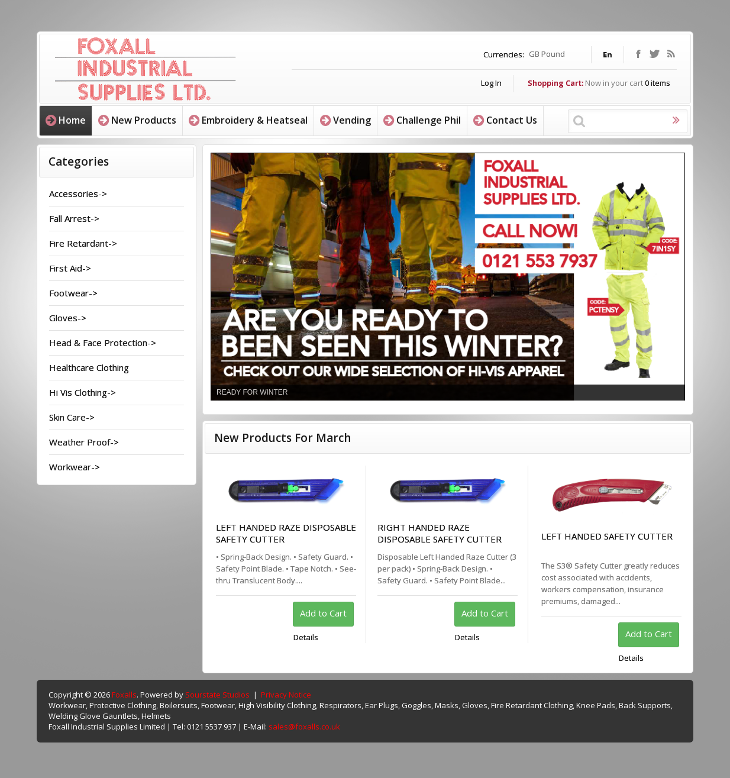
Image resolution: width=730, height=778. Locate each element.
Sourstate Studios (217, 694)
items (657, 83)
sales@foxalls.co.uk (304, 726)
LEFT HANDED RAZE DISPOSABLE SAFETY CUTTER (286, 533)
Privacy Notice (286, 694)
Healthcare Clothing (89, 367)
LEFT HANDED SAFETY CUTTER (607, 536)
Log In (491, 83)
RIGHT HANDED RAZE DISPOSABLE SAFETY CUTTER (439, 533)
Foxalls (124, 694)
